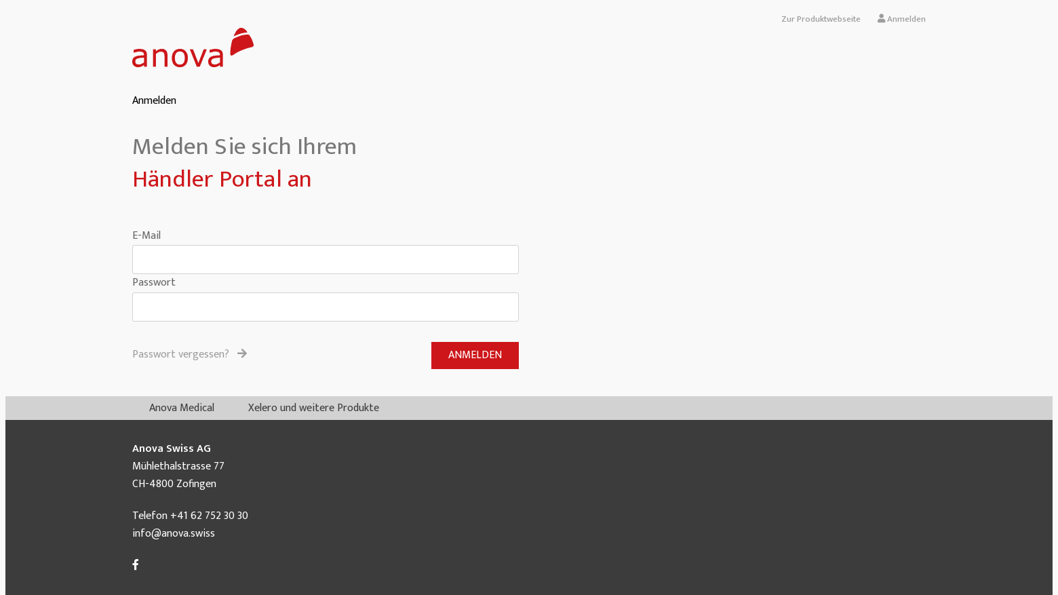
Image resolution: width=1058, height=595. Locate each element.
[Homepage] (193, 64)
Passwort (154, 282)
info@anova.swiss (173, 533)
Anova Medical (181, 408)
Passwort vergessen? (189, 355)
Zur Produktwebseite (821, 19)
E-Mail (146, 236)
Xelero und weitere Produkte (313, 408)
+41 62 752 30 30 (209, 516)
